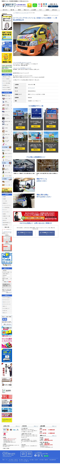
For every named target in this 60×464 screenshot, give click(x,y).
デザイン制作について (6, 308)
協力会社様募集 (5, 224)
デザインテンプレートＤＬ (7, 304)
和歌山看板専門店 (52, 459)
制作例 (19, 9)
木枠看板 (5, 128)
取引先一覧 (4, 220)
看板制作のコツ (5, 203)
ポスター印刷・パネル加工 (5, 141)
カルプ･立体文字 (6, 150)
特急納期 (9, 281)
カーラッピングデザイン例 (23, 12)
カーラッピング (55, 15)
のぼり (4, 144)
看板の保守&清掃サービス (6, 222)
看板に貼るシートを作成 (6, 76)
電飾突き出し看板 (6, 121)
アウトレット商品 (6, 185)
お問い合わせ (54, 9)
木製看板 (5, 131)
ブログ (40, 9)
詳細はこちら (17, 426)
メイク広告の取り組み (6, 207)
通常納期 (4, 281)
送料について (5, 312)
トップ (14, 12)
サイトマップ (5, 209)
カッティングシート (6, 157)
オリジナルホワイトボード (5, 115)
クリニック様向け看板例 (6, 83)
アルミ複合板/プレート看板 (5, 105)
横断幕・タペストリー (5, 102)
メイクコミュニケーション (7, 205)
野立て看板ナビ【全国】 (13, 459)
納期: (3, 280)
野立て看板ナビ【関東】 (43, 459)
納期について (53, 6)
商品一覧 (12, 9)
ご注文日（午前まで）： (6, 273)
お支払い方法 (5, 310)
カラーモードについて (6, 299)
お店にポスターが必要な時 (7, 89)
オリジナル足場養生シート (5, 108)
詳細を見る (20, 127)
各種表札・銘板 (5, 134)
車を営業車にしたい (6, 85)
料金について (26, 9)
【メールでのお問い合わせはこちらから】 (22, 62)
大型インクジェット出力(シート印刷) (6, 95)
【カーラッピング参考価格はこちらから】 (22, 68)
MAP (47, 453)
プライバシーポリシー (6, 211)
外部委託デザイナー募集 (6, 216)
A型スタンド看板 (6, 172)
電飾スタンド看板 (6, 166)
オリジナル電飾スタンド (5, 169)
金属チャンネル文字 (6, 153)
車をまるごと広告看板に (6, 87)
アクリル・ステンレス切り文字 (6, 160)
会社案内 (47, 9)
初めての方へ (5, 9)
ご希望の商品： (5, 270)
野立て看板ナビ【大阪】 (33, 459)
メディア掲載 (5, 218)
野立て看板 (5, 124)
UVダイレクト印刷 (6, 99)
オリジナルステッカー (5, 137)
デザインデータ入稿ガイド (7, 297)
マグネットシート (6, 111)
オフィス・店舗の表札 (6, 78)
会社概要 (4, 196)
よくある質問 (33, 9)
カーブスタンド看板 (6, 176)
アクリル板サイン (6, 118)
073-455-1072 (20, 4)
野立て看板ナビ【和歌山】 (23, 459)
